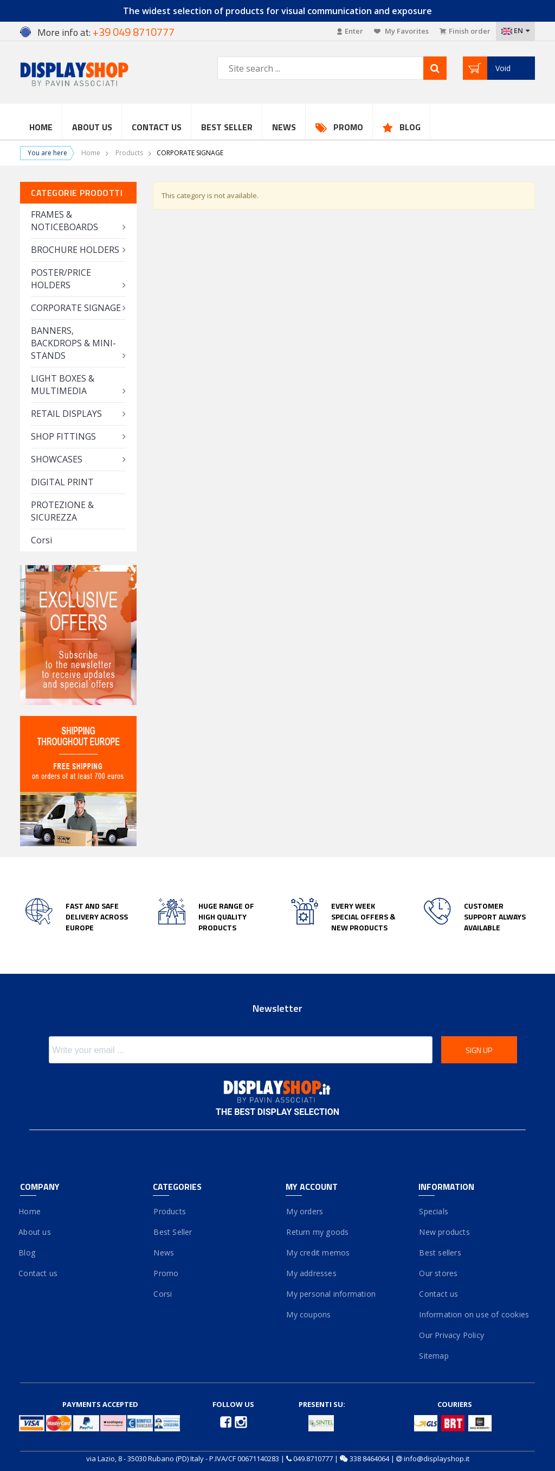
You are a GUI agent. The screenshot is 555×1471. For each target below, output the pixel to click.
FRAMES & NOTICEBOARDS (64, 220)
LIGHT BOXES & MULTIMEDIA (62, 384)
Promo (348, 127)
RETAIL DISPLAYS (66, 414)
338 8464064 (369, 1458)
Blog (410, 127)
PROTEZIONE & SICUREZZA (62, 511)
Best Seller (227, 127)
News (284, 127)
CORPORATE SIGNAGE (76, 308)
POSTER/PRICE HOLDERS (61, 279)
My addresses (311, 1273)
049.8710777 (313, 1458)
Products (129, 152)
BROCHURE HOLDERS (75, 250)
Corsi (41, 540)
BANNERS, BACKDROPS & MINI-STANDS (73, 343)
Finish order (465, 31)
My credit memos (318, 1252)
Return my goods (317, 1232)
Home (41, 127)
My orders (304, 1211)
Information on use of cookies (473, 1314)
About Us (92, 127)
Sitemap (433, 1355)
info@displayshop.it (436, 1458)
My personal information (331, 1294)
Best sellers (439, 1252)
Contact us (157, 127)
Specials (433, 1211)
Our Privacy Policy (451, 1335)
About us (35, 1232)
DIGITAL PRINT (62, 482)
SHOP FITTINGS (63, 436)
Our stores (437, 1273)
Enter (350, 31)
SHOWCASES (56, 459)
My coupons (308, 1314)
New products (444, 1232)
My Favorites (401, 31)
